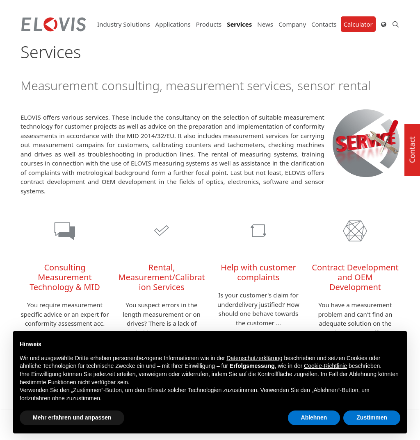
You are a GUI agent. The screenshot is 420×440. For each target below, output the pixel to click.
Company (292, 24)
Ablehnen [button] (314, 417)
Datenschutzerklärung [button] (254, 358)
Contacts (323, 24)
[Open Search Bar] (392, 24)
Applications (173, 24)
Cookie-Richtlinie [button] (325, 366)
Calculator (358, 24)
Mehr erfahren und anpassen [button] (72, 417)
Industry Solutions (123, 24)
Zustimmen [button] (371, 417)
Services (239, 24)
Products (208, 24)
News (265, 24)
